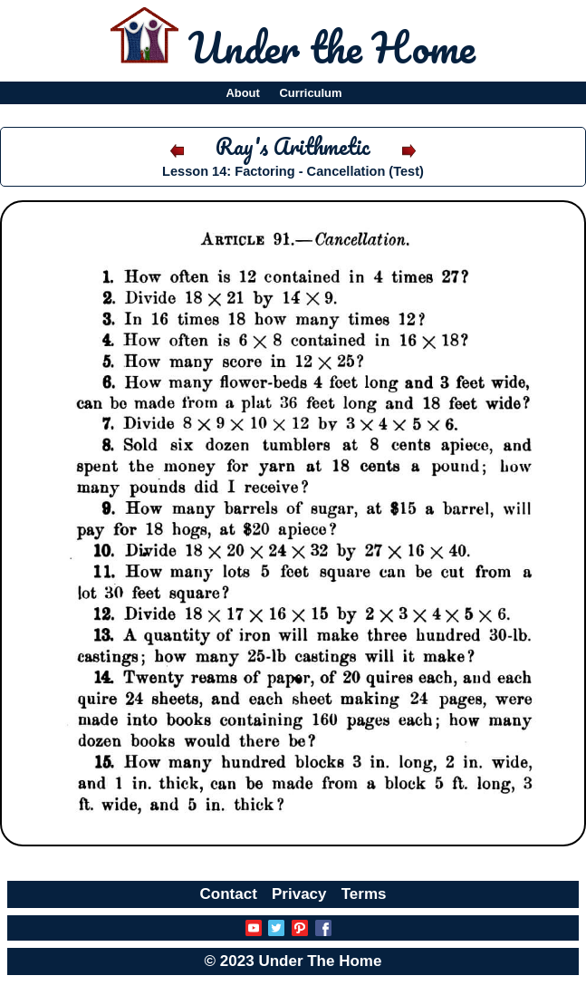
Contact (228, 894)
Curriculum (311, 93)
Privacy (299, 894)
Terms (364, 894)
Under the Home (332, 47)
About (242, 93)
